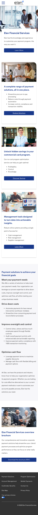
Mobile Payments (26, 481)
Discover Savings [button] (19, 178)
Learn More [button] (19, 50)
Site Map (5, 490)
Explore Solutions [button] (19, 113)
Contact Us (24, 486)
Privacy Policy (25, 490)
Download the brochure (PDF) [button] (19, 460)
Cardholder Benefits (8, 486)
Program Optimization (28, 476)
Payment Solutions (8, 476)
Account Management (9, 481)
